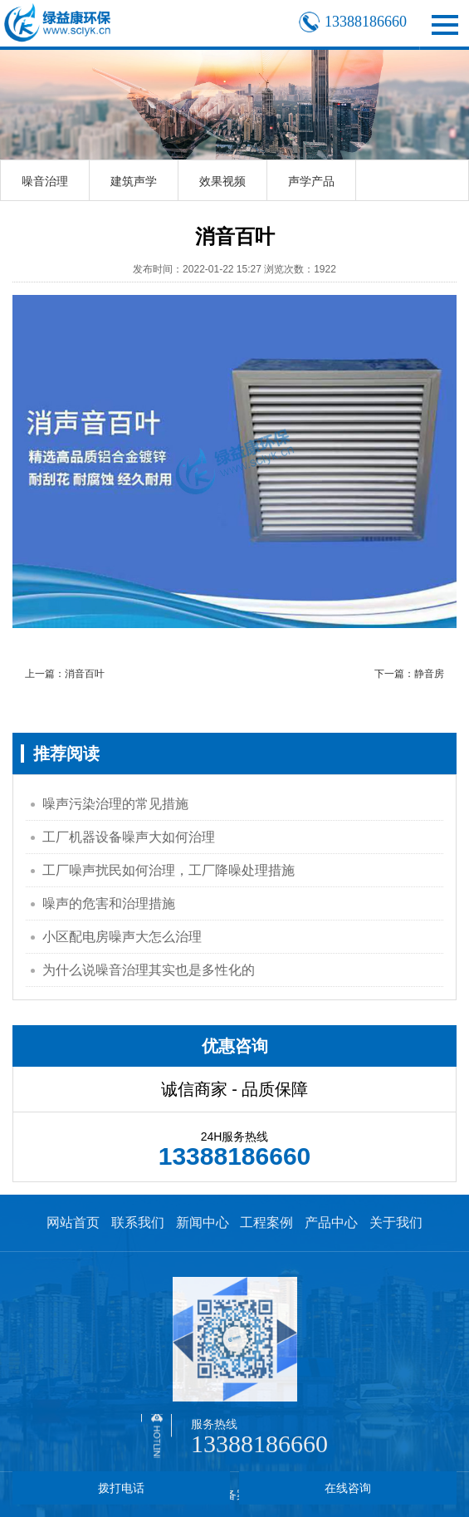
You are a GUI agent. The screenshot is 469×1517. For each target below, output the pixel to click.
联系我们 (137, 1222)
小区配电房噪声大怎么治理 (122, 937)
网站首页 (73, 1222)
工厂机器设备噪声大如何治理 (128, 837)
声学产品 (311, 181)
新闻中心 (202, 1222)
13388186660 (259, 1443)
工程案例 (266, 1222)
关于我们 (396, 1222)
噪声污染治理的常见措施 (115, 804)
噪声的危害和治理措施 (108, 903)
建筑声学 (133, 181)
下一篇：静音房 (409, 674)
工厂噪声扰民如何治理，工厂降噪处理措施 (168, 870)
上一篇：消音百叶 (65, 674)
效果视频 (222, 181)
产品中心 (331, 1222)
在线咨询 (348, 1488)
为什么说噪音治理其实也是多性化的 (148, 970)
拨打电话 (121, 1488)
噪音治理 (45, 181)
